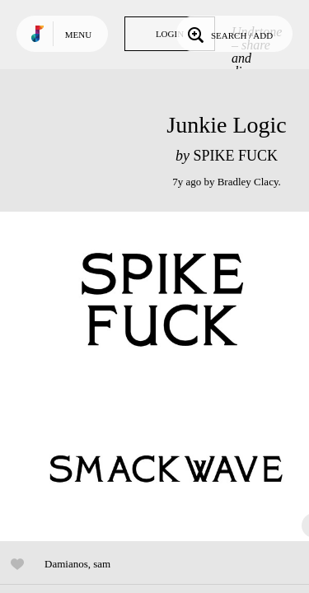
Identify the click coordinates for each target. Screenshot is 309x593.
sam (101, 564)
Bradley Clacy (248, 181)
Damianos (66, 564)
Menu (78, 35)
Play (165, 376)
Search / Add (229, 34)
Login (170, 34)
